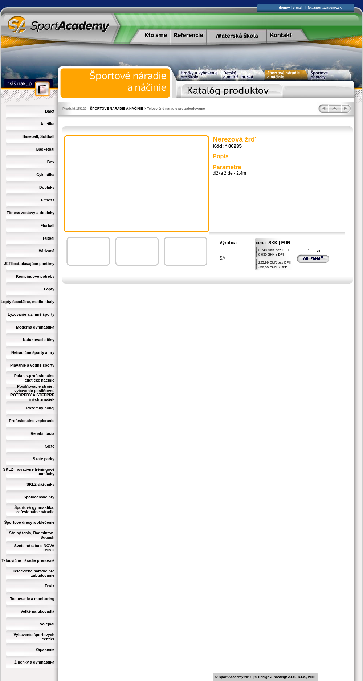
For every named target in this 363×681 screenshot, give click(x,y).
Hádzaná (46, 251)
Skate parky (43, 459)
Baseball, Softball (38, 136)
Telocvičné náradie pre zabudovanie (33, 573)
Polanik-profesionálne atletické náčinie (34, 378)
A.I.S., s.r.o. (297, 677)
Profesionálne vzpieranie (31, 421)
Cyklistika (45, 174)
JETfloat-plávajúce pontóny (29, 263)
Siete (49, 446)
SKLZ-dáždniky (40, 484)
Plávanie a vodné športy (32, 365)
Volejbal (47, 624)
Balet (49, 111)
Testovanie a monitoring (32, 598)
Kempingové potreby (35, 276)
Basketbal (45, 149)
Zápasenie (45, 649)
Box (50, 162)
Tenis (49, 586)
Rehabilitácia (42, 433)
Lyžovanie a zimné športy (31, 314)
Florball (47, 225)
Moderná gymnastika (35, 327)
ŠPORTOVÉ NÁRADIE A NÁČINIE (116, 108)
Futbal (48, 238)
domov (284, 7)
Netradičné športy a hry (32, 352)
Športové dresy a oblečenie (29, 522)
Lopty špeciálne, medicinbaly (27, 301)
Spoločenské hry (39, 497)
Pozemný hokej (40, 408)
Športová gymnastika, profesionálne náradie (34, 509)
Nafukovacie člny (38, 340)
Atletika (48, 124)
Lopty (49, 289)
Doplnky (46, 187)
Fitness (47, 200)
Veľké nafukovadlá (37, 611)
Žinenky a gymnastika (34, 662)
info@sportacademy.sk (323, 7)
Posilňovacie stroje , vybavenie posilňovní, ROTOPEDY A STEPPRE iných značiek (32, 392)
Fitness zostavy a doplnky (30, 213)
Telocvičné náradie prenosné (27, 560)
